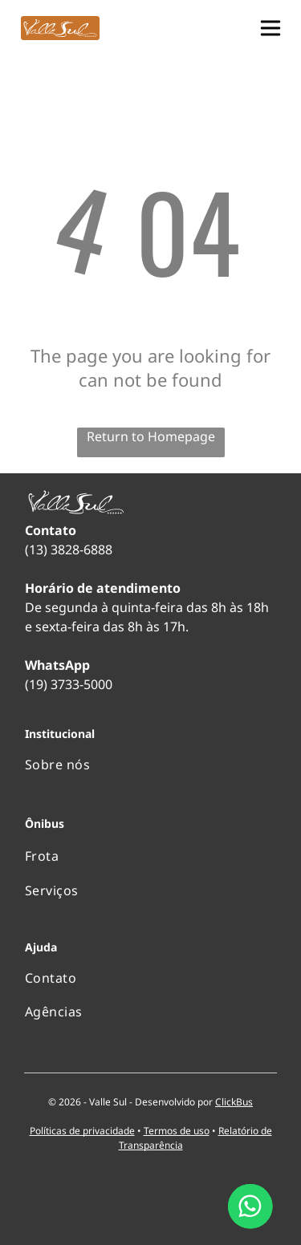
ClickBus (234, 1102)
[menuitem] (150, 764)
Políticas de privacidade (82, 1131)
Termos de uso (176, 1131)
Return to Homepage (151, 436)
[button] (270, 28)
